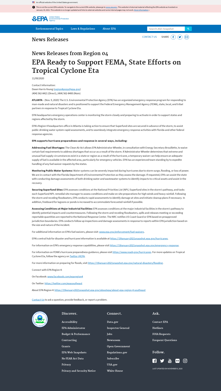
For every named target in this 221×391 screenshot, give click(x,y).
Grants (66, 346)
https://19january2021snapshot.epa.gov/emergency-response (144, 245)
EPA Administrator (73, 328)
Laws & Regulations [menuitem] (83, 28)
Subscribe (113, 358)
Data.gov (112, 322)
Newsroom (113, 340)
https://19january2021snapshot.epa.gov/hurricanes (139, 238)
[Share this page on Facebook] (173, 37)
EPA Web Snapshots (74, 352)
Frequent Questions (164, 340)
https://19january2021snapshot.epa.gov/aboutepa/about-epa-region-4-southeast (100, 290)
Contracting (69, 340)
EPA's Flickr (177, 361)
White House (115, 371)
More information (141, 10)
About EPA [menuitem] (109, 28)
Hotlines (157, 328)
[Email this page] (186, 37)
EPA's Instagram (185, 361)
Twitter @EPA (77, 256)
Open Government (118, 346)
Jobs (109, 334)
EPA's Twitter (162, 361)
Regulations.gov (117, 352)
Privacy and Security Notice (79, 371)
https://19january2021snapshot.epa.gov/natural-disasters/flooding (125, 263)
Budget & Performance (76, 334)
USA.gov (112, 364)
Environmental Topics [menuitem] (49, 28)
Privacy (66, 364)
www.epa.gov (111, 7)
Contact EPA (160, 322)
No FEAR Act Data (73, 358)
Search (188, 29)
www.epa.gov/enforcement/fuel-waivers (121, 232)
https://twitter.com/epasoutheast (63, 283)
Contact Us (149, 36)
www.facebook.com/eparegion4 (65, 276)
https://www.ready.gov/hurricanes (132, 252)
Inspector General (118, 328)
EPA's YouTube (170, 361)
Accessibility (69, 322)
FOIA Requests (161, 334)
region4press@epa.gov (67, 89)
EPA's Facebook (154, 361)
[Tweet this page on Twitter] (179, 37)
